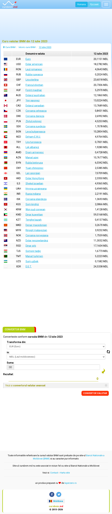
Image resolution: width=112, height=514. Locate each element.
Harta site (65, 472)
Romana (81, 4)
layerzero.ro (71, 483)
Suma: (10, 362)
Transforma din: (16, 342)
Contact (54, 472)
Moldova (56, 501)
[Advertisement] (56, 25)
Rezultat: (8, 374)
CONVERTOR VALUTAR (95, 393)
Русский (94, 4)
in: (8, 352)
